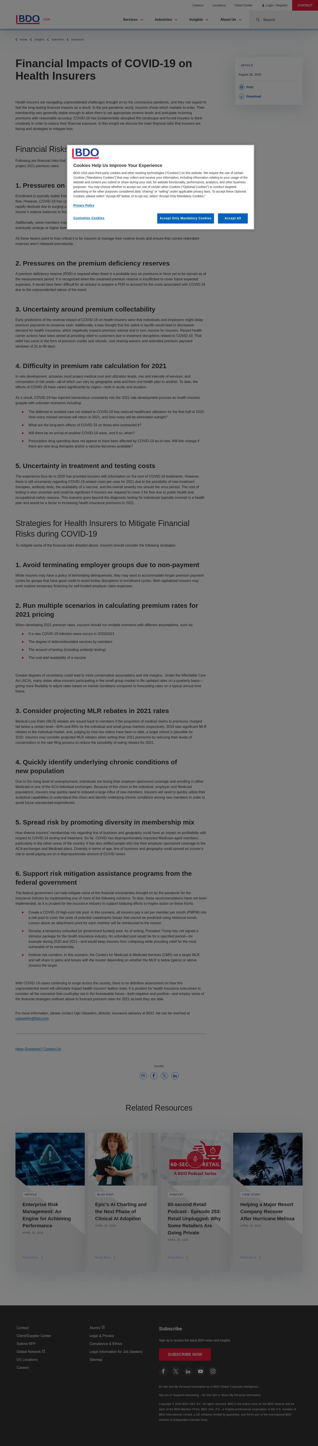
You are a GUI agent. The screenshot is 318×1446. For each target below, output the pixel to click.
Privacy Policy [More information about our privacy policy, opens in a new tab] (83, 205)
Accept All (233, 218)
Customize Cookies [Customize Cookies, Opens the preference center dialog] (88, 218)
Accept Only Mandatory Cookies (186, 218)
